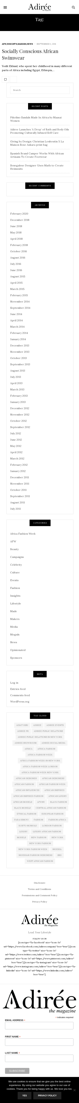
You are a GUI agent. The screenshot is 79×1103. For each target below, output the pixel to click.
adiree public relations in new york (40, 737)
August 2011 (17, 502)
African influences (27, 790)
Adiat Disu (22, 725)
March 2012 (17, 458)
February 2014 (19, 333)
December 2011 (19, 477)
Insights (12, 44)
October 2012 (18, 421)
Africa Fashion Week (23, 533)
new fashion (38, 837)
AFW (4, 44)
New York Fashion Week (32, 849)
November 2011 (19, 483)
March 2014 (17, 326)
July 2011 (15, 508)
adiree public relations (48, 731)
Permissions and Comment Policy (39, 895)
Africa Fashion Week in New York (40, 760)
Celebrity (16, 564)
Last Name (12, 1053)
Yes (24, 1095)
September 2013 (20, 364)
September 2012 (20, 427)
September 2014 (20, 307)
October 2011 (18, 490)
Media (14, 626)
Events (14, 580)
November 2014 (20, 301)
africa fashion (46, 749)
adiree (37, 725)
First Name (13, 1036)
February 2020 (19, 213)
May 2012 (15, 446)
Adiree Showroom (25, 743)
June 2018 (16, 226)
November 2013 (19, 351)
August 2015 (17, 276)
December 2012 (19, 408)
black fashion (58, 802)
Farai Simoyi (21, 819)
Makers (22, 44)
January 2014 (18, 339)
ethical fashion (26, 814)
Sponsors (16, 657)
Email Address (15, 1020)
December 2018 (19, 220)
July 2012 (15, 433)
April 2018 (16, 238)
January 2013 (18, 402)
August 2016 (17, 257)
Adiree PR (23, 731)
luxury (23, 831)
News (30, 44)
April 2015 (16, 282)
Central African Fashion (51, 808)
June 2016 (16, 270)
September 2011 (20, 496)
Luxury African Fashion (47, 831)
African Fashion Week (52, 784)
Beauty (14, 549)
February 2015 (19, 295)
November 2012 (19, 414)
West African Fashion (40, 861)
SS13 (59, 855)
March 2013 (17, 389)
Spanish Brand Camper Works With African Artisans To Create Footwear (37, 155)
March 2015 (17, 289)
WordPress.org (19, 701)
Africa (28, 749)
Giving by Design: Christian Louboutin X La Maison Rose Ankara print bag (37, 143)
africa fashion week (40, 754)
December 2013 (19, 345)
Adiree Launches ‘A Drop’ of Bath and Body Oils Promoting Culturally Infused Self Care (39, 131)
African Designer (26, 778)
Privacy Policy (39, 901)
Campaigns (17, 557)
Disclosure (39, 882)
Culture (15, 572)
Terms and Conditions (39, 889)
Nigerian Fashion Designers (35, 855)
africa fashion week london (40, 766)
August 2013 (17, 370)
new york (57, 837)
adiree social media (53, 743)
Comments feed (20, 695)
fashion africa (57, 819)
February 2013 (19, 395)
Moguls (15, 634)
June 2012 (16, 439)
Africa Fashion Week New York (40, 772)
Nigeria (57, 849)
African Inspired (54, 790)
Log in (14, 682)
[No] (74, 1090)
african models (22, 802)
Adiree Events (55, 725)
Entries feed (17, 689)
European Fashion (52, 814)
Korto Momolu (28, 825)
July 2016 (15, 264)
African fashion (24, 784)
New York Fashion (40, 843)
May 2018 (16, 232)
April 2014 (16, 320)
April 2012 (16, 452)
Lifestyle (15, 603)
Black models (22, 808)
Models (21, 837)
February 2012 (19, 464)
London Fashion (52, 825)
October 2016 (18, 251)
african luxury (58, 796)
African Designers (53, 778)
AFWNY (41, 802)
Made (13, 611)
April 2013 (16, 383)
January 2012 (18, 471)
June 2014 (16, 314)
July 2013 (15, 377)
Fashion (15, 588)
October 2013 (18, 358)
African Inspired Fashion (28, 796)
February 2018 (19, 245)
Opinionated (17, 650)
